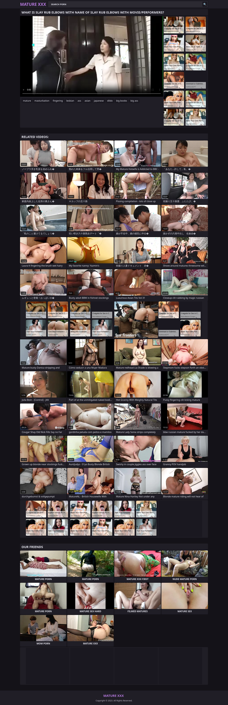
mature (27, 100)
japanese (99, 100)
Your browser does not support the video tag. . (91, 56)
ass (79, 100)
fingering (58, 100)
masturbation (41, 100)
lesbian (70, 100)
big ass (134, 100)
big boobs (121, 100)
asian (87, 100)
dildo (110, 100)
